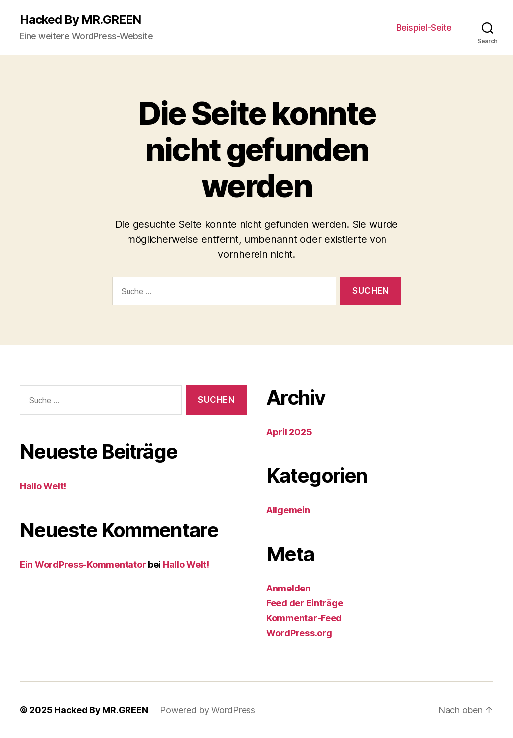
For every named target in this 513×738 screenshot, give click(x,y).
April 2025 (289, 432)
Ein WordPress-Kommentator (83, 564)
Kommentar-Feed (304, 618)
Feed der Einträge (304, 603)
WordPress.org (299, 633)
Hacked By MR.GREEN (80, 20)
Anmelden (288, 588)
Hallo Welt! (43, 486)
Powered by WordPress (207, 710)
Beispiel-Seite (424, 27)
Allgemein (288, 510)
